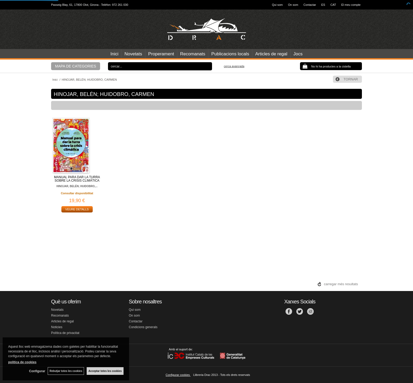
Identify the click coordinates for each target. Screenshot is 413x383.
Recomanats (192, 53)
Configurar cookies (178, 374)
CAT (333, 4)
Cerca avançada (234, 66)
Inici (114, 53)
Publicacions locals (230, 53)
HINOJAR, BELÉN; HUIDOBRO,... (76, 186)
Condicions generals (143, 327)
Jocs (298, 53)
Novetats (133, 53)
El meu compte (351, 4)
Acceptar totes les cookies (105, 371)
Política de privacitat (65, 333)
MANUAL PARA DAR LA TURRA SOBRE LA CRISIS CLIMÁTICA (77, 178)
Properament (161, 53)
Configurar (37, 371)
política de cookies (22, 362)
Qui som (277, 4)
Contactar (309, 4)
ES (323, 4)
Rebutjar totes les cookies (66, 371)
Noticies (56, 327)
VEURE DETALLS (77, 209)
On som (293, 4)
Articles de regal (271, 53)
